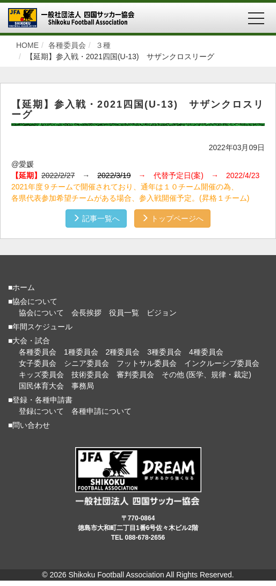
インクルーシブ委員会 (221, 363)
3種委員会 (164, 352)
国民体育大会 (41, 386)
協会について (41, 312)
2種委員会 (123, 352)
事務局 (82, 386)
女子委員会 (37, 363)
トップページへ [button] (172, 218)
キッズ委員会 (41, 374)
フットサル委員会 (147, 363)
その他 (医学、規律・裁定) (206, 374)
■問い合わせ (29, 425)
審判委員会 (135, 374)
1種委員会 (81, 352)
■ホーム (21, 287)
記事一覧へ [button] (96, 218)
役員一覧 (124, 312)
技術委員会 (90, 374)
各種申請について (101, 411)
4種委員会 (206, 352)
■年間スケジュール (40, 326)
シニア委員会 (86, 363)
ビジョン (162, 312)
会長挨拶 (86, 312)
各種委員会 (37, 352)
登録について (41, 411)
